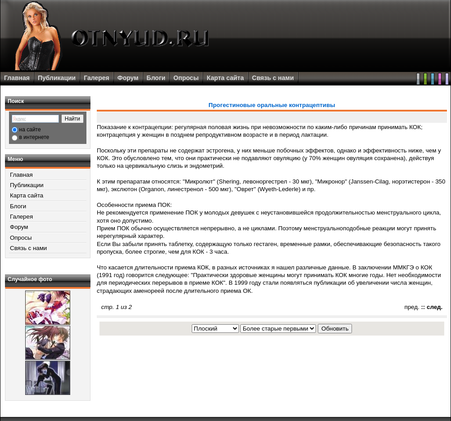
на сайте (30, 129)
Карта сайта (225, 77)
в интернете (34, 137)
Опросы (185, 77)
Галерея (96, 77)
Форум (128, 77)
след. (434, 307)
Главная (17, 77)
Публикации (57, 77)
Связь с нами (273, 77)
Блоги (156, 77)
